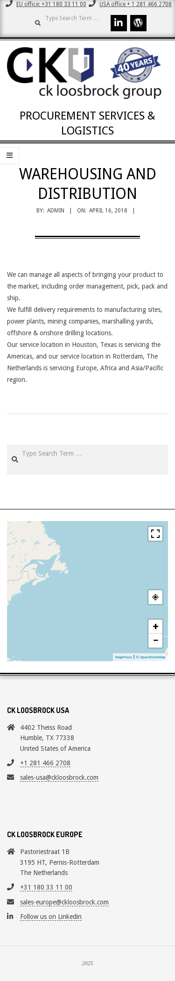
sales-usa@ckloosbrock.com (59, 777)
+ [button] (156, 626)
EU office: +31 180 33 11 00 (51, 4)
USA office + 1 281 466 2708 (135, 4)
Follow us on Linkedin (51, 916)
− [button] (155, 640)
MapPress (123, 657)
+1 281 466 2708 (45, 763)
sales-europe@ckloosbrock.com (64, 902)
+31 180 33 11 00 (46, 887)
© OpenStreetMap (151, 657)
